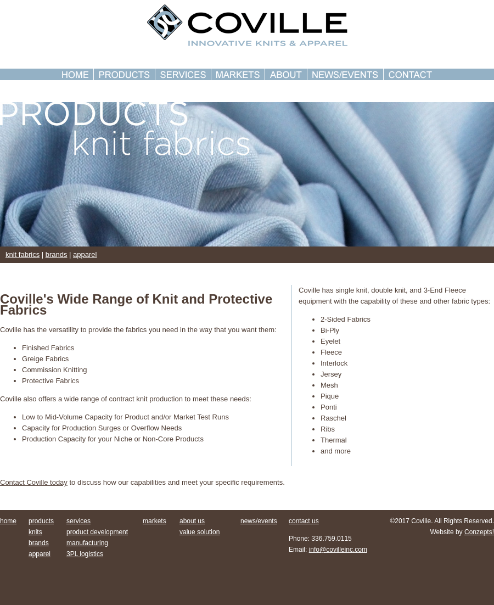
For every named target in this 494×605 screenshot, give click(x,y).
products (41, 521)
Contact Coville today (34, 482)
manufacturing (87, 543)
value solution (199, 532)
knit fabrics (22, 254)
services (78, 521)
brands (57, 254)
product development (97, 532)
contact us (304, 521)
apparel (85, 254)
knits (35, 532)
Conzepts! (479, 532)
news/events (258, 521)
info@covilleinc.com (338, 549)
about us (192, 521)
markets (154, 521)
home (8, 521)
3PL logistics (84, 554)
